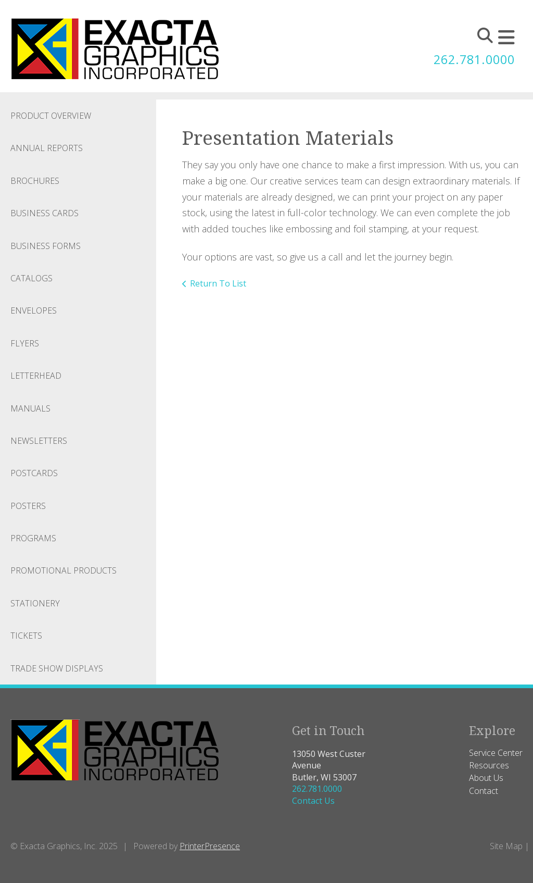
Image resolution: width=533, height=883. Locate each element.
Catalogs (31, 278)
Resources (489, 765)
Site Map (506, 846)
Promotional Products (63, 570)
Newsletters (38, 440)
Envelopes (33, 310)
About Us (486, 777)
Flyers (24, 343)
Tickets (26, 635)
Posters (28, 506)
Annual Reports (46, 148)
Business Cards (44, 213)
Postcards (34, 473)
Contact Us (313, 800)
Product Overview (50, 115)
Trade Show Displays (56, 668)
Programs (33, 538)
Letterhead (35, 375)
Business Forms (45, 246)
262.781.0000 (471, 59)
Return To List (218, 283)
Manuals (30, 408)
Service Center (496, 752)
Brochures (34, 180)
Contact (483, 791)
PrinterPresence (210, 846)
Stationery (35, 603)
